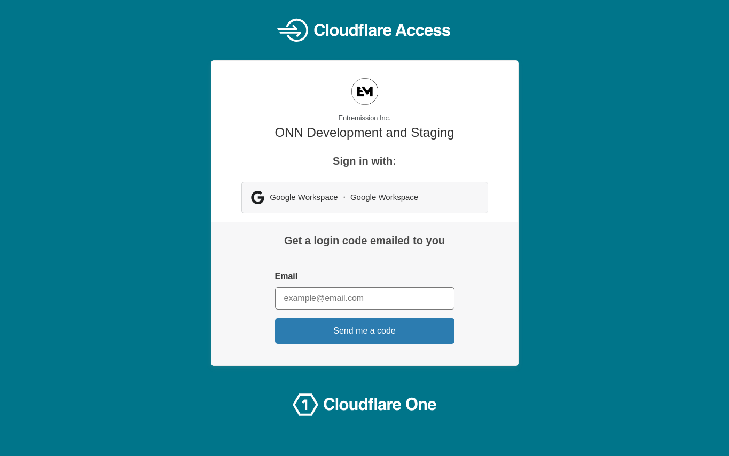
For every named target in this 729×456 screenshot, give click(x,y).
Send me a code (364, 330)
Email (286, 276)
